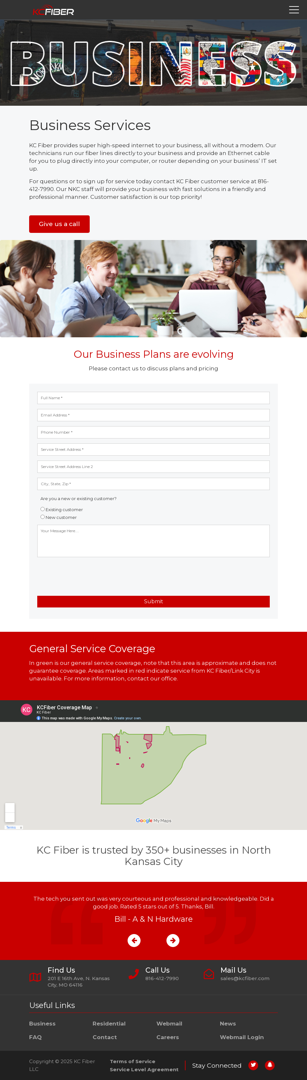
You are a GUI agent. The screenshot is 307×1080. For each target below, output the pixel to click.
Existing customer (61, 509)
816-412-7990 (162, 978)
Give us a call (59, 224)
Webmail (169, 1023)
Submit (153, 601)
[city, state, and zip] (153, 484)
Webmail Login (242, 1037)
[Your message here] (153, 541)
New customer (58, 517)
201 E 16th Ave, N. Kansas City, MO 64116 (79, 981)
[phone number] (153, 432)
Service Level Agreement (144, 1069)
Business (42, 1023)
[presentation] (86, 576)
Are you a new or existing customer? (78, 498)
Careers (167, 1037)
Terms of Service (132, 1061)
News (228, 1023)
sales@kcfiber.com (245, 978)
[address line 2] (153, 467)
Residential (109, 1023)
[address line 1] (153, 449)
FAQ (35, 1037)
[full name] (153, 398)
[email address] (153, 415)
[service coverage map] (153, 765)
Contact (105, 1037)
